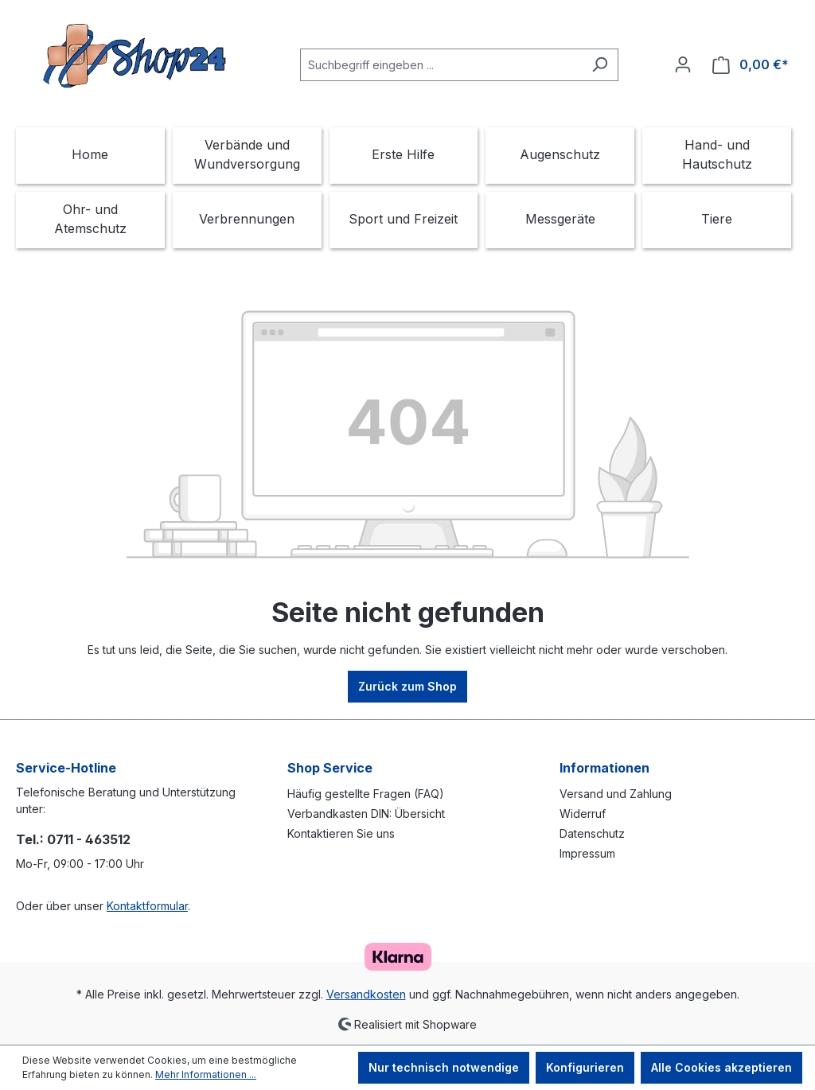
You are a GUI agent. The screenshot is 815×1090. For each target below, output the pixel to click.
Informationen (604, 768)
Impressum (587, 853)
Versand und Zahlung (616, 793)
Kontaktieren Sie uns (341, 833)
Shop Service (329, 768)
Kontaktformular (147, 906)
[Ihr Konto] (683, 64)
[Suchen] (599, 65)
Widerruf (583, 813)
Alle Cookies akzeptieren (721, 1067)
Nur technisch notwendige (444, 1067)
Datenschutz (592, 833)
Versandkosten (366, 994)
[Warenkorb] (750, 65)
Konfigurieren (585, 1067)
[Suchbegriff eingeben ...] (441, 65)
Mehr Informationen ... (205, 1074)
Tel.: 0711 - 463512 (73, 839)
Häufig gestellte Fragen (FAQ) (365, 793)
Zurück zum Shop (407, 686)
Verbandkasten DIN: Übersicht (366, 813)
